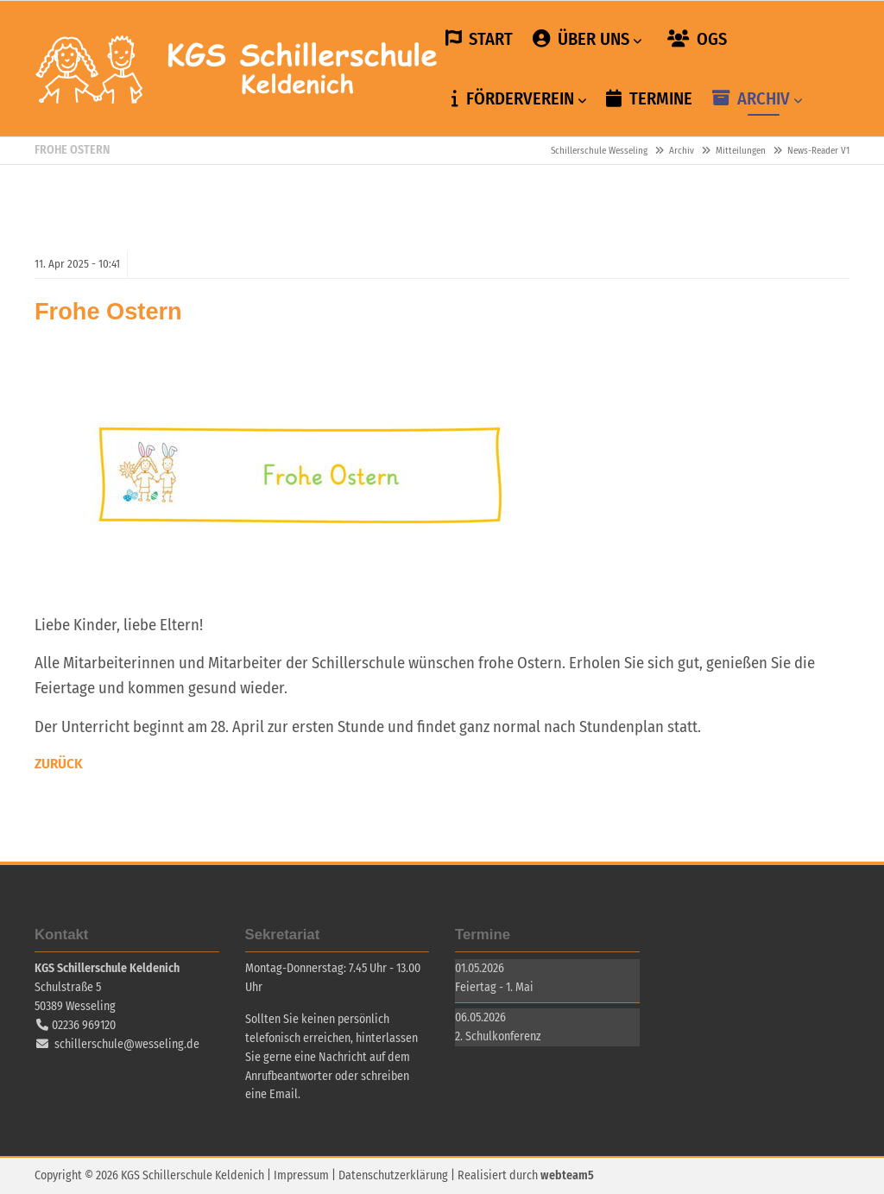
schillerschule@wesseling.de (126, 1044)
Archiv (681, 150)
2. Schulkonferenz (498, 1036)
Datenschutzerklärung (393, 1175)
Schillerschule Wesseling (237, 69)
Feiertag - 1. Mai (494, 987)
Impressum (301, 1175)
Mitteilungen (741, 150)
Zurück (59, 764)
